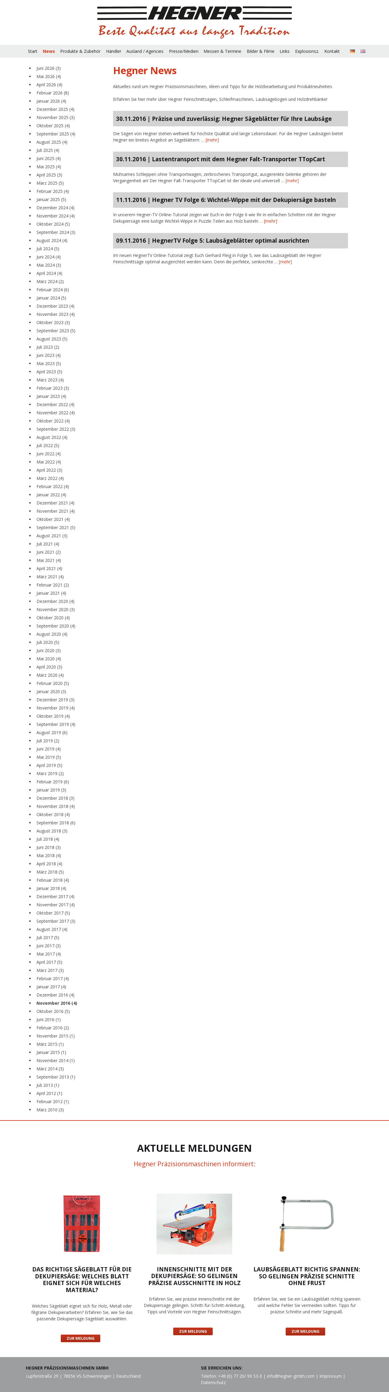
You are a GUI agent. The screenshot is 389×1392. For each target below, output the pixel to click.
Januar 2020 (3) (51, 691)
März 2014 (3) (50, 1069)
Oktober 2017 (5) (53, 913)
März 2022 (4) (50, 478)
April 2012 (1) (49, 1093)
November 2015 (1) (55, 1036)
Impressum (330, 1376)
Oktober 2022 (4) (53, 421)
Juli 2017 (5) (47, 937)
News (49, 51)
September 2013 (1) (55, 1077)
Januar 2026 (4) (51, 101)
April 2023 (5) (49, 372)
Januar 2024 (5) (51, 298)
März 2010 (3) (50, 1110)
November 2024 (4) (55, 216)
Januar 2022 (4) (51, 495)
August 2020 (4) (51, 634)
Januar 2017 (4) (51, 987)
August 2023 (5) (51, 339)
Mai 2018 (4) (48, 855)
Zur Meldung (81, 1338)
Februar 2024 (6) (52, 289)
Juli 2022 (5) (47, 445)
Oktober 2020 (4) (53, 618)
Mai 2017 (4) (48, 954)
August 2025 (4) (51, 142)
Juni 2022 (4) (48, 454)
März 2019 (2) (50, 773)
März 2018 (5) (50, 872)
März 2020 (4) (50, 675)
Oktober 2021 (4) (53, 519)
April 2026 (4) (49, 84)
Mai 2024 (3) (48, 265)
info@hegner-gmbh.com (291, 1376)
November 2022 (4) (55, 413)
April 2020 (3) (49, 667)
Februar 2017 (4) (52, 978)
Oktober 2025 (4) (53, 125)
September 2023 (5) (55, 330)
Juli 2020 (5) (47, 642)
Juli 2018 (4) (47, 839)
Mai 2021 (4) (48, 560)
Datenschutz (213, 1382)
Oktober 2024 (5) (53, 224)
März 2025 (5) (50, 183)
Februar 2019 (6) (52, 782)
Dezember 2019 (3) (55, 700)
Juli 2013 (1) (47, 1085)
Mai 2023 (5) (48, 363)
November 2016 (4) (56, 1003)
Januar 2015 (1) (51, 1052)
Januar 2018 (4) (51, 888)
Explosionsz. (307, 51)
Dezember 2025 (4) (55, 109)
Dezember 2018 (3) (55, 798)
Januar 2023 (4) (51, 396)
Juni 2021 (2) (48, 552)
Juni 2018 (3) (48, 847)
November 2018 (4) (55, 806)
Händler (113, 51)
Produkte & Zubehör (80, 51)
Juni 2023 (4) (48, 355)
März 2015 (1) (50, 1044)
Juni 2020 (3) (48, 650)
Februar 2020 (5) (52, 683)
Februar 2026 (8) (52, 93)
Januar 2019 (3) (51, 790)
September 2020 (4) (55, 626)
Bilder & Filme (260, 51)
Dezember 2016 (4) (55, 995)
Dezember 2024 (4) (55, 207)
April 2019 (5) (49, 765)
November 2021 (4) (55, 511)
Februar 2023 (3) (52, 388)
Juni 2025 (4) (48, 158)
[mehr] (212, 140)
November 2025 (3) (55, 117)
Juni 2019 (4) (48, 749)
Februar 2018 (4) (52, 880)
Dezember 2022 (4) (55, 404)
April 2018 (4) (49, 864)
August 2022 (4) (51, 437)
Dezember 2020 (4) (55, 601)
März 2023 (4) (50, 380)
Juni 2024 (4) (48, 257)
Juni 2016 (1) (48, 1019)
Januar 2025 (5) (51, 199)
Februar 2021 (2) (52, 585)
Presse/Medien (183, 51)
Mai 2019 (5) (48, 757)
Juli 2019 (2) (47, 741)
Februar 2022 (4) (52, 486)
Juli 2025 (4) (47, 150)
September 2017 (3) (55, 921)
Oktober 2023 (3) (53, 322)
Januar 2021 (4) (51, 593)
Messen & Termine (222, 51)
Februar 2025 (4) (52, 191)
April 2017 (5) (49, 962)
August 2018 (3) (51, 831)
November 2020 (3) (55, 609)
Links (285, 51)
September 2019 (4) (55, 724)
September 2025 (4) (55, 134)
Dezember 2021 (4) (55, 503)
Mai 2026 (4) (48, 76)
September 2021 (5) (55, 527)
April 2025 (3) (49, 175)
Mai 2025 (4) (48, 166)
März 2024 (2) (50, 281)
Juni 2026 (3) (48, 68)
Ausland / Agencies (145, 51)
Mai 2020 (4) (48, 659)
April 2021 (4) (49, 568)
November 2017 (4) (55, 905)
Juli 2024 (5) (47, 248)
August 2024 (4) (51, 240)
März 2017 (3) (50, 970)
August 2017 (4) (51, 929)
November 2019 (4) (55, 708)
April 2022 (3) (49, 470)
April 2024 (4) (49, 273)
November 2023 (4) (55, 314)
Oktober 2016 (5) (53, 1011)
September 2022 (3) (55, 429)
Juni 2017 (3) (48, 946)
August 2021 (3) (51, 536)
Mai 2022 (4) (48, 462)
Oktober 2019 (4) (53, 716)
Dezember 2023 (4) (55, 306)
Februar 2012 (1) (52, 1101)
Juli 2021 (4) (47, 544)
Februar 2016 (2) (52, 1028)
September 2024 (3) (55, 232)
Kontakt (332, 51)
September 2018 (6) (55, 823)
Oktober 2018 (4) (53, 814)
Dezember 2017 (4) (55, 896)
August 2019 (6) (51, 732)
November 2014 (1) (55, 1060)
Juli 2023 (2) (47, 347)
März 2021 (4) (50, 577)
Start (32, 51)
